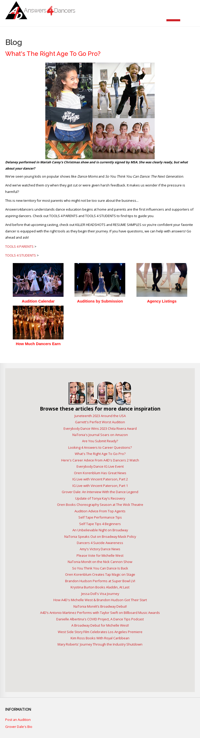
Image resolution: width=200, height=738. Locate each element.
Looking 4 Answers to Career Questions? (100, 447)
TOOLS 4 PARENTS (19, 246)
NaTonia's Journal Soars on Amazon (100, 434)
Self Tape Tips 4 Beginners (100, 523)
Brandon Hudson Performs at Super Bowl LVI (100, 581)
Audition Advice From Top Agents (100, 511)
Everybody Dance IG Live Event (100, 466)
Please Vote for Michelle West (100, 555)
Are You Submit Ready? (100, 441)
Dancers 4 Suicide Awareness (100, 542)
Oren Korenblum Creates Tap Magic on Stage (100, 574)
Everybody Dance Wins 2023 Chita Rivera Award (100, 428)
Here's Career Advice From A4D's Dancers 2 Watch (100, 460)
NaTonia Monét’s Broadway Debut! (100, 606)
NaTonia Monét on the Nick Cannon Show (100, 561)
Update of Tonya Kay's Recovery (100, 498)
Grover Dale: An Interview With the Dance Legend (100, 491)
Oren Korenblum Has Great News (100, 473)
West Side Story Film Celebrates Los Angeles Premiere (100, 631)
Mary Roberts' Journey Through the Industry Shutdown (100, 644)
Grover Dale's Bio (18, 727)
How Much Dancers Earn (38, 344)
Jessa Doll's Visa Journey (100, 593)
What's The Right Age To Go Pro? (100, 453)
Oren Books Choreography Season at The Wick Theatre (100, 504)
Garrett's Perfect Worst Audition (100, 422)
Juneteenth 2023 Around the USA (100, 415)
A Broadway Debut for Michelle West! (100, 625)
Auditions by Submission (100, 301)
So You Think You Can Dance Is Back (100, 568)
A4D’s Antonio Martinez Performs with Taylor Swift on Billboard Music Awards (100, 612)
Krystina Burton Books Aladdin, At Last (100, 587)
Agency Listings (162, 301)
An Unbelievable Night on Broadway (100, 530)
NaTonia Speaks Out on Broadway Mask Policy (100, 536)
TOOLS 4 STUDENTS (20, 255)
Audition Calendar (38, 301)
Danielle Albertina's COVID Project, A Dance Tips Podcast (100, 619)
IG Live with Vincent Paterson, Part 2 (100, 479)
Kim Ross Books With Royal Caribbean (100, 638)
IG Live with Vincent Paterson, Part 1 (100, 485)
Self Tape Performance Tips (100, 517)
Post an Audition (18, 720)
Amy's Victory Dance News (100, 549)
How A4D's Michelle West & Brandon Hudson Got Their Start (100, 600)
